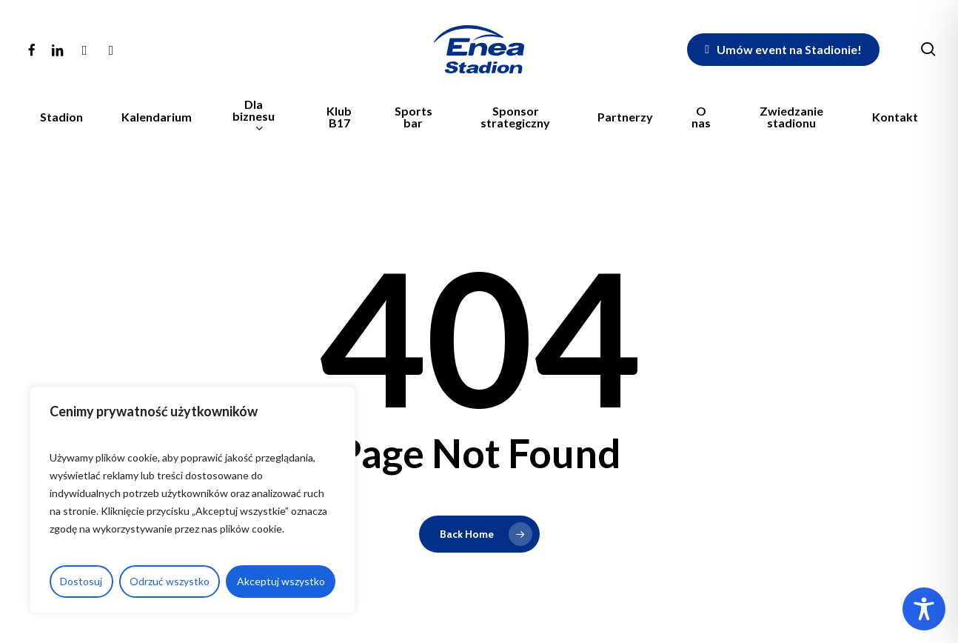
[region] (192, 500)
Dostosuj (81, 581)
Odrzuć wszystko (170, 581)
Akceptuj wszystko (281, 581)
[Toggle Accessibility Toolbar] (924, 609)
